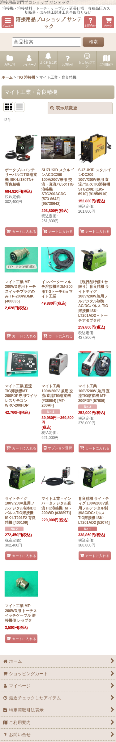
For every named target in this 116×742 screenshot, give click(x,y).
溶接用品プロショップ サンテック (49, 22)
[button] (8, 22)
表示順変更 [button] (63, 107)
